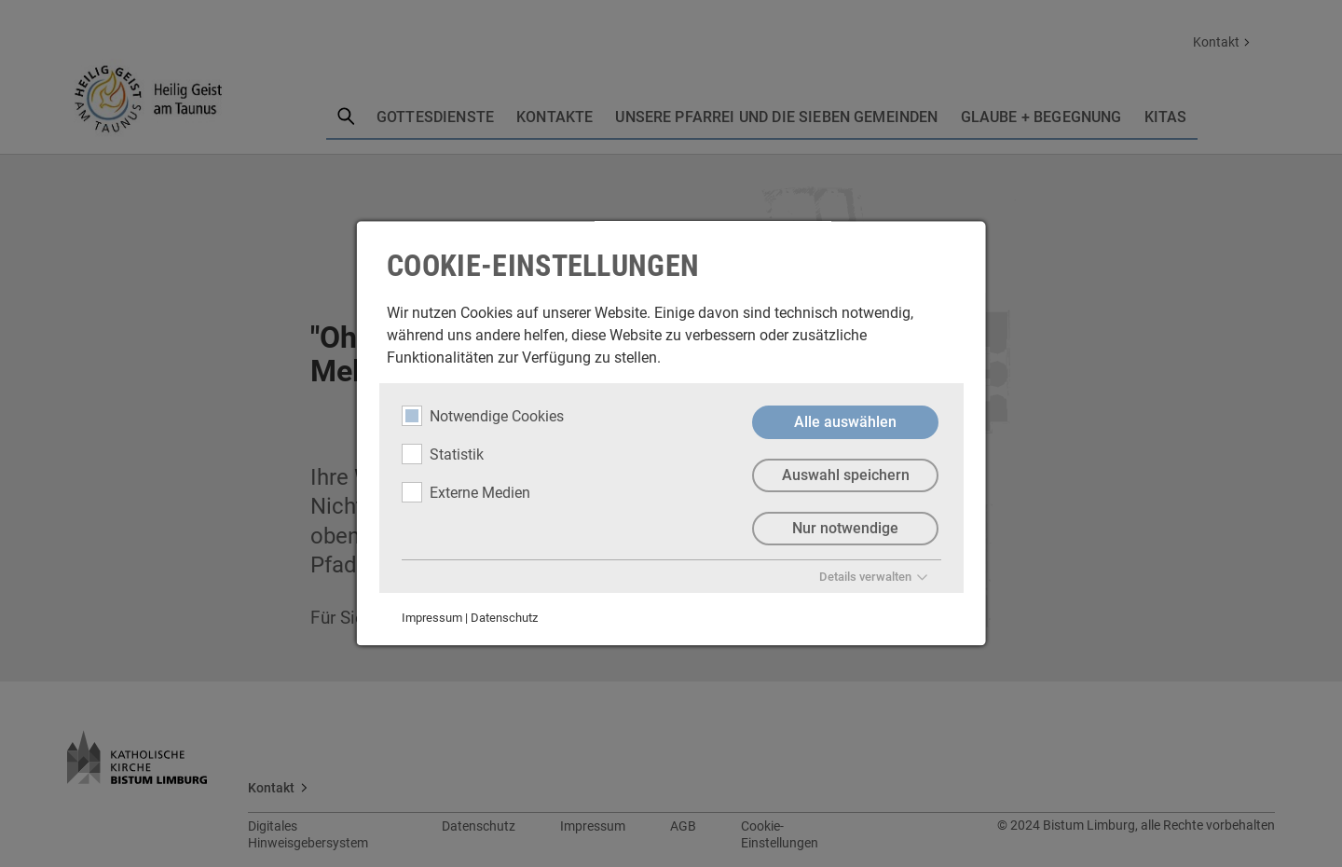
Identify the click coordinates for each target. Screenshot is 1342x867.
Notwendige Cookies (483, 416)
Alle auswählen (845, 422)
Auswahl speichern (845, 475)
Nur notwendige (845, 528)
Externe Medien (466, 492)
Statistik (443, 454)
